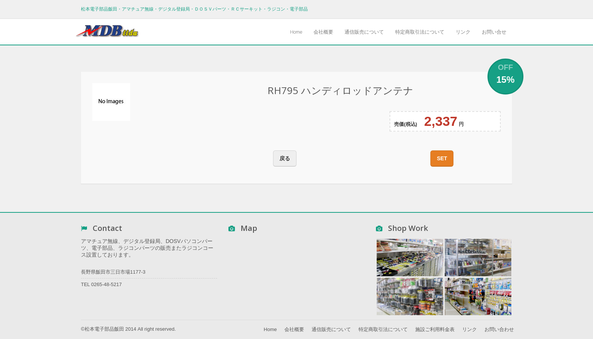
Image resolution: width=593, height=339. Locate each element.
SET (442, 158)
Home (296, 32)
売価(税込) (405, 124)
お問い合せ (494, 32)
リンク (463, 32)
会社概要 (323, 32)
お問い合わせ (499, 329)
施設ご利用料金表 (435, 329)
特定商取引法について (419, 32)
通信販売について (364, 32)
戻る (284, 158)
